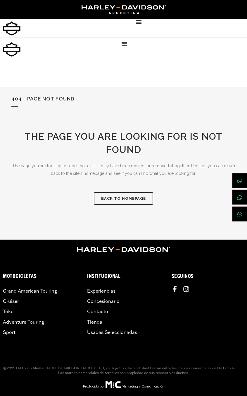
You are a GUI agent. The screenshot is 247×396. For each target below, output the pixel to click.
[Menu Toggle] (139, 22)
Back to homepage (123, 198)
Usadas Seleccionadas (112, 332)
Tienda (94, 322)
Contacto (97, 311)
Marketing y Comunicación (143, 386)
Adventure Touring (23, 322)
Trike (8, 311)
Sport (9, 332)
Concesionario (103, 301)
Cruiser (11, 301)
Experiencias (101, 291)
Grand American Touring (30, 291)
